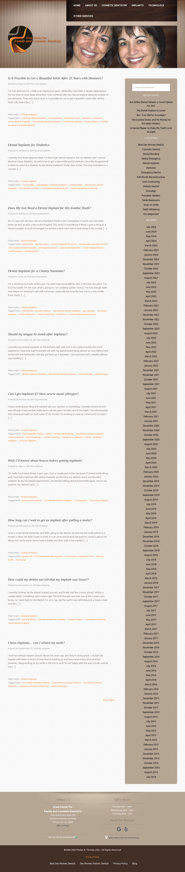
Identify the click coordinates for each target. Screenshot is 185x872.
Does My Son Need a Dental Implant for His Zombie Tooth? (49, 208)
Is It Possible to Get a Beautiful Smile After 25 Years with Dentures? (55, 78)
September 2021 (151, 384)
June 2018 (151, 564)
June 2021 (151, 398)
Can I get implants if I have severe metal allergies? (43, 394)
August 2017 (151, 606)
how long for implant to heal (75, 556)
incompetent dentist (90, 619)
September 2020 (151, 439)
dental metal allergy (60, 433)
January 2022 (151, 365)
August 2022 (151, 333)
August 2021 (151, 388)
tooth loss (57, 314)
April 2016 (151, 680)
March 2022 (151, 356)
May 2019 (151, 513)
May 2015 (151, 730)
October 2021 (151, 379)
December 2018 (151, 536)
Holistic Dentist (151, 186)
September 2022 (151, 328)
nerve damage (82, 374)
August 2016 (151, 661)
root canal (13, 560)
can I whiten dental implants (35, 682)
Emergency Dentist (151, 172)
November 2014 (151, 758)
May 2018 (151, 569)
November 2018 (151, 541)
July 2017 (151, 610)
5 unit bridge (27, 185)
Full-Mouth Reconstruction (151, 177)
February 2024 (151, 250)
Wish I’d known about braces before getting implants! (45, 460)
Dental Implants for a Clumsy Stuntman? (36, 271)
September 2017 (151, 601)
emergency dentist (41, 247)
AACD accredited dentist (33, 118)
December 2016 (151, 643)
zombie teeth (15, 251)
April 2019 (151, 518)
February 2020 (151, 472)
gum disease (85, 311)
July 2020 (151, 448)
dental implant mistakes (33, 374)
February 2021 (151, 416)
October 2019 (151, 490)
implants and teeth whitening (22, 686)
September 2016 (151, 656)
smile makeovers (25, 314)
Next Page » (109, 700)
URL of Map (63, 825)
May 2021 (151, 402)
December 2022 (151, 314)
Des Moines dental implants (38, 121)
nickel (74, 437)
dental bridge (72, 185)
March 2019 (151, 522)
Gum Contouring (151, 181)
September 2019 (151, 495)
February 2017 (151, 633)
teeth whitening (43, 314)
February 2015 (151, 744)
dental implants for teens (60, 244)
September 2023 (151, 273)
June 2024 (151, 231)
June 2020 (151, 453)
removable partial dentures (42, 188)
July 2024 (151, 227)
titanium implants (86, 437)
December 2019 (151, 481)
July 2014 (151, 777)
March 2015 (151, 740)
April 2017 (151, 624)
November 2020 (151, 430)
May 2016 (151, 675)
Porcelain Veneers (151, 195)
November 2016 (151, 647)
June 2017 (151, 615)
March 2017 (151, 629)
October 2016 (151, 652)
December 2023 (151, 259)
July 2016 (151, 666)
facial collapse (80, 121)
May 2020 (151, 458)
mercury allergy (23, 437)
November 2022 (151, 319)
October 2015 (151, 707)
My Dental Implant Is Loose (151, 110)
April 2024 (151, 241)
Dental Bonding (151, 154)
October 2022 (151, 324)
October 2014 (151, 763)
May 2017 (151, 619)
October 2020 (151, 435)
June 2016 (151, 670)
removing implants (93, 500)
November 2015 (151, 703)
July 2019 (151, 504)
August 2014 (151, 772)
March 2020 (151, 467)
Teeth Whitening (151, 209)
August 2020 (151, 444)
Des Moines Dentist (62, 121)
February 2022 (151, 361)
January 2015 (151, 749)
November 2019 (151, 485)
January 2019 (151, 532)
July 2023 (151, 282)
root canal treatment (62, 247)
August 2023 (151, 278)
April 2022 (151, 351)
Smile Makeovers (151, 200)
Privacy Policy (92, 857)
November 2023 (151, 264)
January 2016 (151, 693)
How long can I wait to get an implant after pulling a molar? (50, 520)
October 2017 (151, 596)
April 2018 (151, 573)
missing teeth (97, 556)
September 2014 (151, 767)
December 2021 (151, 370)
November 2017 (151, 592)
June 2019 (151, 509)
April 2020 (151, 462)
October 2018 (151, 546)
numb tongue (96, 374)
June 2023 (151, 287)
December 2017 (151, 587)
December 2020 (151, 425)
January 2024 (151, 254)
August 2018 (151, 555)
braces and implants (31, 500)
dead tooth (26, 556)
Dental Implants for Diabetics (28, 145)
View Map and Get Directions (122, 837)
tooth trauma (101, 247)
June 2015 (151, 726)
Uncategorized (151, 214)
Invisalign (151, 191)
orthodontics (77, 500)
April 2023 (151, 296)
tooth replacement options (70, 188)
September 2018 (151, 550)
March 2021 (151, 412)
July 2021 (151, 393)
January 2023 (151, 310)
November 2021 (151, 375)
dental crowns (40, 244)
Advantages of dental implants (49, 185)
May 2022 (151, 347)
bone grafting (53, 118)
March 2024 (151, 245)
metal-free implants (60, 437)
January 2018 (151, 582)
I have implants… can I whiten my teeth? (36, 643)
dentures (81, 118)
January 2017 (151, 638)
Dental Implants (28, 114)
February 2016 (151, 689)
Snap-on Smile (151, 204)
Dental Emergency (151, 158)
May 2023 (151, 291)
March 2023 (151, 301)
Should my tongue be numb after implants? (37, 334)
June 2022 (151, 342)
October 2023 (151, 268)
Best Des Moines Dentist (151, 144)
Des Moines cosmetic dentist (88, 244)
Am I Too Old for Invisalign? (151, 115)
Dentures (151, 167)
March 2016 (151, 684)
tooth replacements (84, 247)
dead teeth (26, 244)
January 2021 (151, 421)
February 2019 (151, 527)
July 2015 (151, 721)
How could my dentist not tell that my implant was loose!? (48, 579)
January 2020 (151, 476)
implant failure (71, 619)
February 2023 (151, 305)
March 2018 (151, 578)
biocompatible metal (31, 433)
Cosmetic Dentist (151, 149)
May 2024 (151, 236)
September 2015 (151, 712)
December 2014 (151, 753)
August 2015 (151, 716)
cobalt (46, 433)
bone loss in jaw (68, 118)
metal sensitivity (40, 437)
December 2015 (151, 698)
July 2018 (151, 559)
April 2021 (151, 407)
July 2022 (151, 338)
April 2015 (151, 735)
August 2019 (151, 499)
